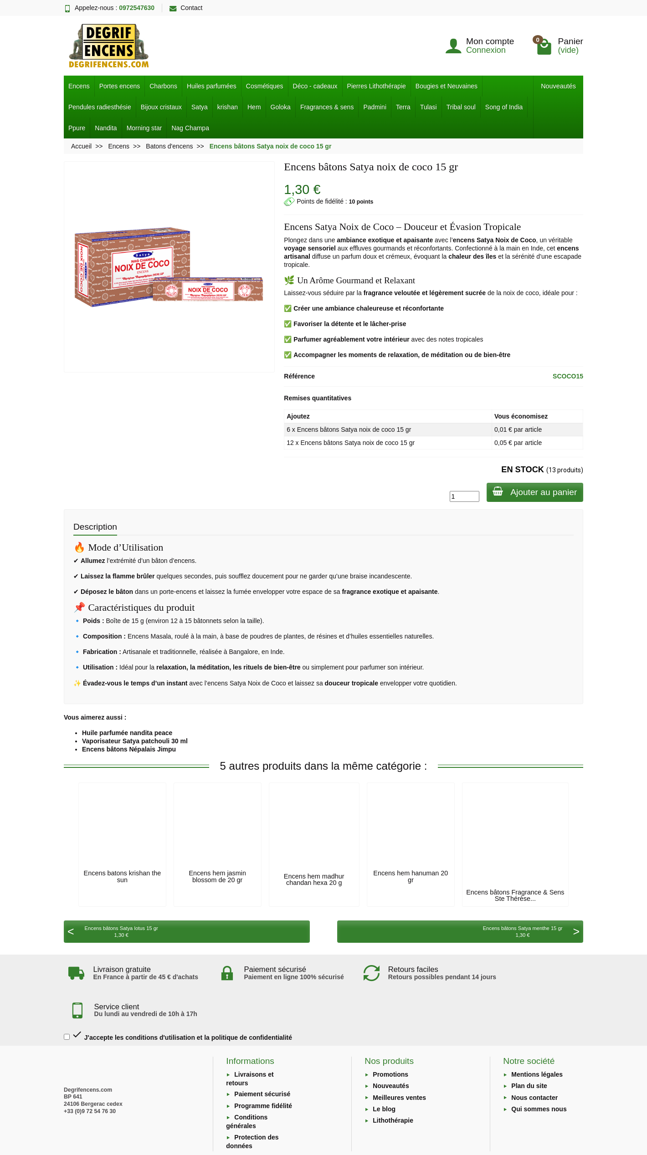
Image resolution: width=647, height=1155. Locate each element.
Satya (199, 107)
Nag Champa (190, 128)
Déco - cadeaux (315, 86)
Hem (254, 107)
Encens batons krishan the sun (122, 876)
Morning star (144, 128)
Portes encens (119, 86)
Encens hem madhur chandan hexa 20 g (314, 879)
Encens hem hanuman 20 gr (410, 876)
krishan (227, 107)
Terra (403, 107)
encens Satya (473, 240)
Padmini (374, 107)
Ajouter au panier (534, 491)
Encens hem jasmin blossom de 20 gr (217, 876)
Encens (79, 86)
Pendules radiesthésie (99, 107)
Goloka (281, 107)
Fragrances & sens (327, 107)
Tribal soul (461, 107)
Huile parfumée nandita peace (127, 732)
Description (95, 527)
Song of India (504, 107)
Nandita (106, 128)
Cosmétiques (264, 86)
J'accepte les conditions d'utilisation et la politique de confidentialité (178, 1005)
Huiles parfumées (211, 86)
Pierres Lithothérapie (376, 86)
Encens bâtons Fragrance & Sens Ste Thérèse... (515, 895)
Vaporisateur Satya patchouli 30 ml (135, 741)
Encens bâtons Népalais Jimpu (129, 749)
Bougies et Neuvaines (447, 86)
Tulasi (428, 107)
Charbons (163, 86)
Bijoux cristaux (161, 107)
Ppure (76, 128)
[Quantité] (462, 496)
